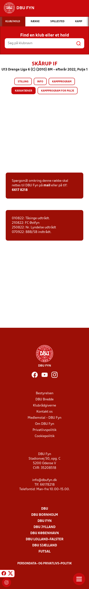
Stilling (23, 81)
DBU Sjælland (44, 545)
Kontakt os (44, 411)
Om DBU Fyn (44, 424)
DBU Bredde (44, 399)
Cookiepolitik (45, 436)
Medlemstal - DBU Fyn (44, 417)
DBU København (44, 533)
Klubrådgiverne (44, 405)
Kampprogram (61, 81)
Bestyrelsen (44, 393)
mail (46, 185)
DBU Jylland (44, 527)
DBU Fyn (45, 521)
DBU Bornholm (44, 515)
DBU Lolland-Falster (44, 539)
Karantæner (23, 91)
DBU (44, 508)
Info (40, 81)
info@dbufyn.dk (44, 480)
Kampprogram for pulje (57, 91)
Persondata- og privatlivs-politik (44, 563)
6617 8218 (20, 190)
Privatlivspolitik (44, 430)
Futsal (44, 551)
